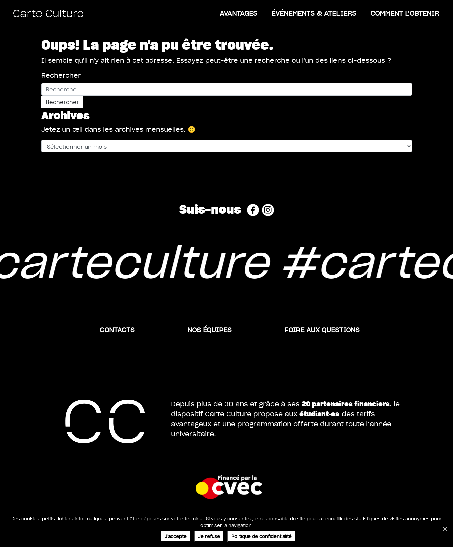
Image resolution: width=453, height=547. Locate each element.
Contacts (117, 330)
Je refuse (209, 536)
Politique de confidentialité (261, 536)
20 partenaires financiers (346, 403)
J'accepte (176, 536)
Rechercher (61, 75)
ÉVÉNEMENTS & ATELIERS (313, 13)
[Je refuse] (444, 528)
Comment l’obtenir (404, 13)
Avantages (238, 13)
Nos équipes (209, 330)
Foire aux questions (322, 330)
